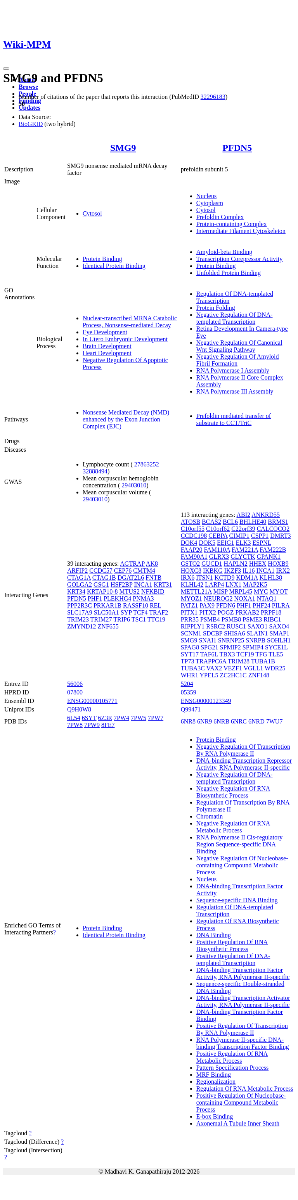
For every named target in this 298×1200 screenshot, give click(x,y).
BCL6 (230, 521)
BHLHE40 (252, 521)
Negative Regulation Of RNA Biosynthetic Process (233, 792)
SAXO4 (279, 626)
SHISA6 (234, 633)
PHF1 (95, 598)
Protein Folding (215, 307)
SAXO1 (258, 626)
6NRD (256, 721)
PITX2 (207, 612)
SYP (126, 612)
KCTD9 (225, 577)
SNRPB (255, 640)
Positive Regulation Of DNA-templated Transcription (233, 959)
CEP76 (123, 570)
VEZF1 (233, 668)
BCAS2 (211, 521)
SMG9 (123, 148)
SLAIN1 (257, 633)
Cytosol (92, 213)
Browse (28, 86)
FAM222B (273, 549)
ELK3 (243, 542)
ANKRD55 (265, 514)
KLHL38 (270, 577)
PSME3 (252, 619)
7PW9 (92, 725)
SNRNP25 (231, 640)
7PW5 (138, 718)
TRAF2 (158, 612)
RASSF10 (135, 605)
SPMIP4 (253, 647)
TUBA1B (263, 661)
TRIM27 (101, 619)
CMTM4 (144, 570)
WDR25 (275, 668)
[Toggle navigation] (6, 68)
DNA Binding (213, 935)
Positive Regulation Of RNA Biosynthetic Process (232, 945)
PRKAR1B (107, 605)
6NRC (239, 721)
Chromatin (209, 816)
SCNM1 (191, 633)
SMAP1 (280, 633)
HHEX (257, 563)
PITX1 (189, 612)
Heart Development (107, 353)
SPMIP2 (230, 647)
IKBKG (213, 570)
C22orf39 (243, 528)
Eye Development (105, 332)
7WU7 (274, 721)
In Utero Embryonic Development (125, 339)
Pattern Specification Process (232, 1067)
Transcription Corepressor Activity (239, 259)
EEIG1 (225, 542)
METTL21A (196, 591)
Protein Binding (102, 259)
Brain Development (107, 346)
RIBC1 (272, 619)
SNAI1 (207, 640)
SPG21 (209, 647)
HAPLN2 (236, 563)
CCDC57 (101, 570)
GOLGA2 (79, 584)
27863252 (146, 464)
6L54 (73, 718)
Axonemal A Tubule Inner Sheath (237, 1123)
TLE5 (276, 654)
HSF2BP (121, 584)
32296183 (213, 96)
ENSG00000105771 (92, 701)
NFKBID (153, 591)
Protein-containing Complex (231, 224)
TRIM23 (78, 619)
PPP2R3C (79, 605)
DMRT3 (280, 535)
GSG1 (101, 584)
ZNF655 (108, 626)
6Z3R (105, 718)
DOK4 (189, 542)
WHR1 (189, 675)
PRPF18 (271, 612)
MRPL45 (240, 591)
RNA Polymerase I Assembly (232, 370)
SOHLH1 (279, 640)
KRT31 (163, 584)
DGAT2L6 (131, 577)
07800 (75, 692)
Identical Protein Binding (114, 265)
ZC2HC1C (233, 675)
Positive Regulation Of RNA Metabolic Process (232, 1057)
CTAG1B (104, 577)
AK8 (152, 563)
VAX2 (214, 668)
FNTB (153, 577)
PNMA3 (143, 598)
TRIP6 (121, 619)
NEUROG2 (218, 598)
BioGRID (31, 124)
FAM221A (245, 549)
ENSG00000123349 (206, 701)
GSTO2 (190, 563)
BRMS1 (278, 521)
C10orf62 (218, 528)
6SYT (89, 718)
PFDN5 (237, 148)
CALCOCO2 (273, 528)
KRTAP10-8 (102, 591)
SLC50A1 (106, 612)
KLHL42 (192, 584)
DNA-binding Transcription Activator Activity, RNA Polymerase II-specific (243, 1001)
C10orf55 (192, 528)
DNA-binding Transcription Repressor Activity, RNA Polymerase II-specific (244, 764)
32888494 (95, 471)
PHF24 (261, 605)
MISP (220, 591)
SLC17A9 (79, 612)
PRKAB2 (247, 612)
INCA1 (143, 584)
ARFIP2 (77, 570)
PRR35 (190, 619)
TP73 (187, 661)
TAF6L (209, 654)
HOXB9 (278, 563)
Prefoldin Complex (220, 217)
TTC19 (156, 619)
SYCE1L (276, 647)
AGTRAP (132, 563)
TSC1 (139, 619)
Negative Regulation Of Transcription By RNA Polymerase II (243, 750)
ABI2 (244, 514)
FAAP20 (192, 549)
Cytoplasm (209, 203)
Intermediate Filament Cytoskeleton (241, 231)
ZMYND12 (81, 626)
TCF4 (140, 612)
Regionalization (216, 1081)
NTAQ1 (267, 598)
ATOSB (190, 521)
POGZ (226, 612)
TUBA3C (193, 668)
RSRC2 (215, 626)
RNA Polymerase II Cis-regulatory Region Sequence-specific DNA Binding (239, 844)
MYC (261, 591)
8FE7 (108, 725)
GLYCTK (242, 556)
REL (155, 605)
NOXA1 (244, 598)
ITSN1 (204, 577)
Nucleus (206, 196)
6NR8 (188, 721)
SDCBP (212, 633)
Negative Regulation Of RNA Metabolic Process (233, 827)
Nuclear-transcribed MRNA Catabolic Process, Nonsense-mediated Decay (130, 321)
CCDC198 (194, 535)
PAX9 (207, 605)
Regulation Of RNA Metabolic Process (244, 1088)
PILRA (280, 605)
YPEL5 (208, 675)
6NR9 (204, 721)
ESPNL (262, 542)
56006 (75, 683)
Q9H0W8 (79, 709)
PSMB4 (210, 619)
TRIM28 (238, 661)
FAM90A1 (194, 556)
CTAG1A (79, 577)
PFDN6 (225, 605)
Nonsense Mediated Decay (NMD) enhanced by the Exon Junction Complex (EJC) (126, 419)
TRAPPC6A (211, 661)
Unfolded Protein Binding (228, 272)
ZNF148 (258, 675)
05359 (188, 692)
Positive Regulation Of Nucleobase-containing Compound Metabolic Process (241, 1102)
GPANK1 (269, 556)
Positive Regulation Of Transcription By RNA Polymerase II (242, 1029)
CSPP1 (260, 535)
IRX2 (283, 570)
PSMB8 (231, 619)
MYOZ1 (191, 598)
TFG (261, 654)
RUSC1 (236, 626)
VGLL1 (253, 668)
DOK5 (207, 542)
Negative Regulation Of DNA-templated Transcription (234, 318)
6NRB (221, 721)
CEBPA (217, 535)
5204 (187, 683)
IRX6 (188, 577)
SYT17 (190, 654)
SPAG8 (190, 647)
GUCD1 (211, 563)
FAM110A (217, 549)
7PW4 (121, 718)
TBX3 (227, 654)
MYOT (279, 591)
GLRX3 (219, 556)
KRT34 (76, 591)
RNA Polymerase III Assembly (235, 391)
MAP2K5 (255, 584)
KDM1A (247, 577)
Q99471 (191, 709)
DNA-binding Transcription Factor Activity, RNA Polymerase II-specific (243, 973)
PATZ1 (189, 605)
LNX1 (233, 584)
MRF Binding (213, 1074)
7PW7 (155, 718)
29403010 (133, 485)
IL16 (249, 570)
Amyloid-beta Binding (224, 252)
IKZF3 (232, 570)
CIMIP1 (239, 535)
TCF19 (245, 654)
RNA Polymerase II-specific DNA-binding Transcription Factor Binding (242, 1043)
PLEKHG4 (117, 598)
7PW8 (75, 725)
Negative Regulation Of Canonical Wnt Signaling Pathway (239, 346)
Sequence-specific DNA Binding (237, 900)
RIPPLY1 (193, 626)
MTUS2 (129, 591)
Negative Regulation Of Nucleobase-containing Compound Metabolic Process (242, 865)
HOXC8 (191, 570)
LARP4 (214, 584)
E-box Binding (214, 1116)
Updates (29, 107)
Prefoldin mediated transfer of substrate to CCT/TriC (233, 419)
